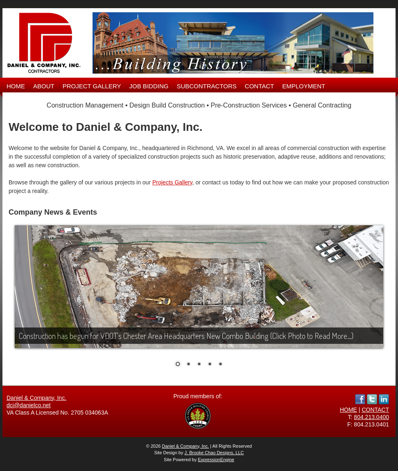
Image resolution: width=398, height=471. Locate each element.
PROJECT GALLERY (92, 86)
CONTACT (259, 86)
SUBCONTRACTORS (206, 86)
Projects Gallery (172, 182)
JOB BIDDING (149, 86)
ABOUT (43, 86)
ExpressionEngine (216, 459)
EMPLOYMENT (303, 86)
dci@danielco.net (29, 405)
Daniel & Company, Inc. (36, 398)
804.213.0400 (371, 417)
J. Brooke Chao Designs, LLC (214, 452)
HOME (16, 86)
